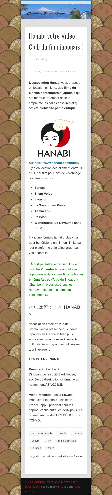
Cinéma (78, 433)
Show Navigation (77, 33)
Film (49, 440)
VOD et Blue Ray (68, 71)
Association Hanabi (42, 433)
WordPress (31, 491)
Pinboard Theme (48, 486)
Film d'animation (67, 440)
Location (36, 448)
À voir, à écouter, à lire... (46, 71)
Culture (35, 440)
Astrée (63, 433)
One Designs (68, 486)
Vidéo (51, 448)
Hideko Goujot (42, 59)
